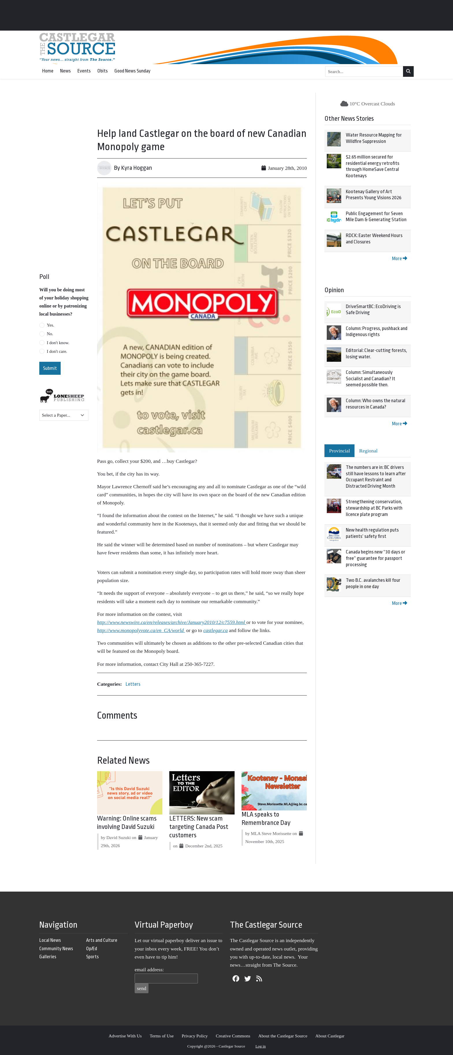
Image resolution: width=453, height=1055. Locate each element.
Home (47, 71)
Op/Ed (91, 948)
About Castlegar (329, 1035)
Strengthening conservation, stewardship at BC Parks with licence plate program (374, 508)
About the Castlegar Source (282, 1035)
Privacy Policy (195, 1035)
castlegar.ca (215, 630)
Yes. (50, 325)
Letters (133, 684)
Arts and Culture (101, 940)
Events (84, 71)
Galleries (47, 956)
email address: (149, 969)
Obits (102, 71)
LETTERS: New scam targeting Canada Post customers (198, 827)
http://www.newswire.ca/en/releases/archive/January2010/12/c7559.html (171, 622)
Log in (260, 1046)
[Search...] (364, 71)
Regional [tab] (368, 451)
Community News (56, 948)
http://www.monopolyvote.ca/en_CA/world (141, 630)
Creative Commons (233, 1035)
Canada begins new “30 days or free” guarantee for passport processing (375, 558)
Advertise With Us (125, 1035)
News (65, 71)
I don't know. (58, 342)
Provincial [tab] (339, 451)
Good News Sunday (132, 71)
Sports (92, 956)
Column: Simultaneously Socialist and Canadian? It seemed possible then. (370, 378)
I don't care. (57, 351)
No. (50, 333)
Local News (50, 940)
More (399, 258)
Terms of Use (162, 1035)
